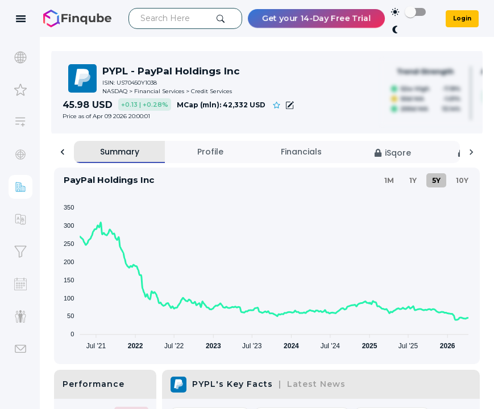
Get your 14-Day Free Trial (316, 18)
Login (462, 18)
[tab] (119, 152)
